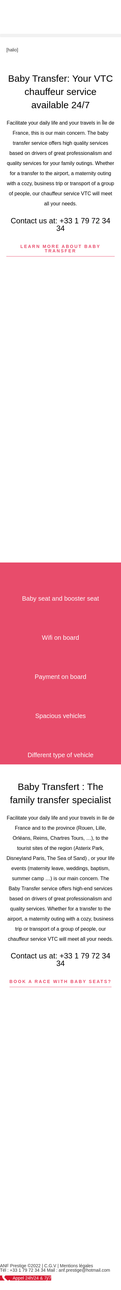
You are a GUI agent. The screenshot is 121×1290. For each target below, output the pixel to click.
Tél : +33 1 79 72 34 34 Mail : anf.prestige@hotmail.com (55, 1270)
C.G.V (50, 1265)
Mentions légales (76, 1265)
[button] (60, 35)
